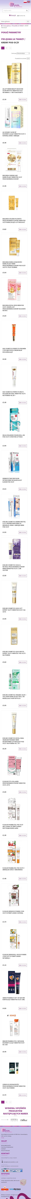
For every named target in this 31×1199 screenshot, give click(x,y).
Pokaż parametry (11, 32)
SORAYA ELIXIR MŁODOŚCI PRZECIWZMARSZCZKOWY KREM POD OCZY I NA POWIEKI (14, 1086)
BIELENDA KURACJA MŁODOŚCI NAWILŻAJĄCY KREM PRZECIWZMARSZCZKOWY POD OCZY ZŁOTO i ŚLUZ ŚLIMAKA (14, 264)
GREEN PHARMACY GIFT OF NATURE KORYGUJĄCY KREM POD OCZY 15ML (14, 999)
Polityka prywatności (7, 1147)
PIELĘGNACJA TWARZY (18, 26)
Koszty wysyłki (5, 1150)
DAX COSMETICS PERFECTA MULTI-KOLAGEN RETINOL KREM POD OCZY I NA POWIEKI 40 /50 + (14, 393)
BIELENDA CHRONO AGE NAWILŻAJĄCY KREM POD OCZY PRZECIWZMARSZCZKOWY (12, 177)
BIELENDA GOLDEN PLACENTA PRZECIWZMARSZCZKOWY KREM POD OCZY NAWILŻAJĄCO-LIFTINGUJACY (14, 220)
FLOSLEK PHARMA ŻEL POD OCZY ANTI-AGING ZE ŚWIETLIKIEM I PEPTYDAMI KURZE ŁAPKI (13, 826)
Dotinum (12, 1196)
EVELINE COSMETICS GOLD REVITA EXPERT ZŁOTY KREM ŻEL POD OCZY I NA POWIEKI (14, 653)
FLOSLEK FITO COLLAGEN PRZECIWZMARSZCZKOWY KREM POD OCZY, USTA (14, 783)
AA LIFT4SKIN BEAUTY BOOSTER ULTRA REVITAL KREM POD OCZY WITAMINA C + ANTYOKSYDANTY (13, 90)
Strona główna (6, 26)
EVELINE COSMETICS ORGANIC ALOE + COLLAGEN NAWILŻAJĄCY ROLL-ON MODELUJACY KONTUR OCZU (14, 696)
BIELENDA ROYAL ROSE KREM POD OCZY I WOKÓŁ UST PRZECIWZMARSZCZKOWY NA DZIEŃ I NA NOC (14, 308)
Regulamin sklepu (6, 1145)
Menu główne (5, 21)
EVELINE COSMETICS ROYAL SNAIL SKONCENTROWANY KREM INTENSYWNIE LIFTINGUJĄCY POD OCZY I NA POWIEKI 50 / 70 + (13, 740)
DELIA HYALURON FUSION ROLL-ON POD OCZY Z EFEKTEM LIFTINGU (14, 436)
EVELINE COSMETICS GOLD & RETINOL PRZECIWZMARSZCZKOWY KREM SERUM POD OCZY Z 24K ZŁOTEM (14, 567)
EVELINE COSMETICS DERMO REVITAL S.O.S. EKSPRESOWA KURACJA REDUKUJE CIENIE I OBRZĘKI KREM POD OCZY (14, 524)
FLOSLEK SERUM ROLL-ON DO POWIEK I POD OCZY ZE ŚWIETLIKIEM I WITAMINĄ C (14, 956)
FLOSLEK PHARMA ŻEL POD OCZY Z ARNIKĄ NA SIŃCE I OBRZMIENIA (13, 869)
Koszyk (12, 15)
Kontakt (3, 1149)
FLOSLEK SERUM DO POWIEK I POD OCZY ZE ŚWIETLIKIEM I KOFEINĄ (13, 912)
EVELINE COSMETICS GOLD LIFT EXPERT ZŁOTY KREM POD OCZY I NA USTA (14, 610)
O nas (2, 1137)
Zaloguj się (21, 15)
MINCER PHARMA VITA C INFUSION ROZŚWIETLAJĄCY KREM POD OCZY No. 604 (13, 1043)
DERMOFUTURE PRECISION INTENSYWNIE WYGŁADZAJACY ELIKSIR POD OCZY (12, 480)
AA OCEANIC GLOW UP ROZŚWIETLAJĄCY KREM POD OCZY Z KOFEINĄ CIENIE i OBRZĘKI (14, 134)
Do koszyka (22, 99)
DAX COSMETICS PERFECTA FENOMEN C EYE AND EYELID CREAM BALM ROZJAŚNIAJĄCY (14, 350)
